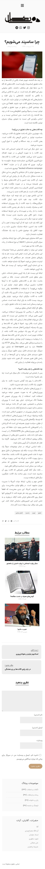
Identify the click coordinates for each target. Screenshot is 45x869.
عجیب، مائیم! (22, 629)
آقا (37, 827)
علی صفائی (34, 843)
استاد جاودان (33, 835)
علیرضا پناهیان (33, 847)
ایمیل (37, 727)
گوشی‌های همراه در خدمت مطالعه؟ (22, 596)
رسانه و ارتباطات (12, 46)
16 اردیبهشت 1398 (28, 46)
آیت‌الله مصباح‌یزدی (31, 831)
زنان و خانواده (33, 800)
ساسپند (27, 513)
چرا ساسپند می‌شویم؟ (22, 41)
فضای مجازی (19, 513)
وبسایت (39, 740)
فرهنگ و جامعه (32, 805)
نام (38, 715)
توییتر (33, 513)
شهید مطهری (33, 839)
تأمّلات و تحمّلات (32, 789)
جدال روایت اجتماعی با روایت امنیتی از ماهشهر (22, 563)
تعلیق (39, 513)
